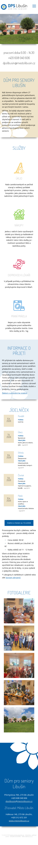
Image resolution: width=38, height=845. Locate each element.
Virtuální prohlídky (15, 836)
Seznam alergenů (13, 577)
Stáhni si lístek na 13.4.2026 (19, 523)
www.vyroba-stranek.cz (17, 835)
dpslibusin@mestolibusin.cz (19, 801)
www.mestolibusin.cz (19, 820)
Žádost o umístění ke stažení (14, 393)
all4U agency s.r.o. (27, 836)
